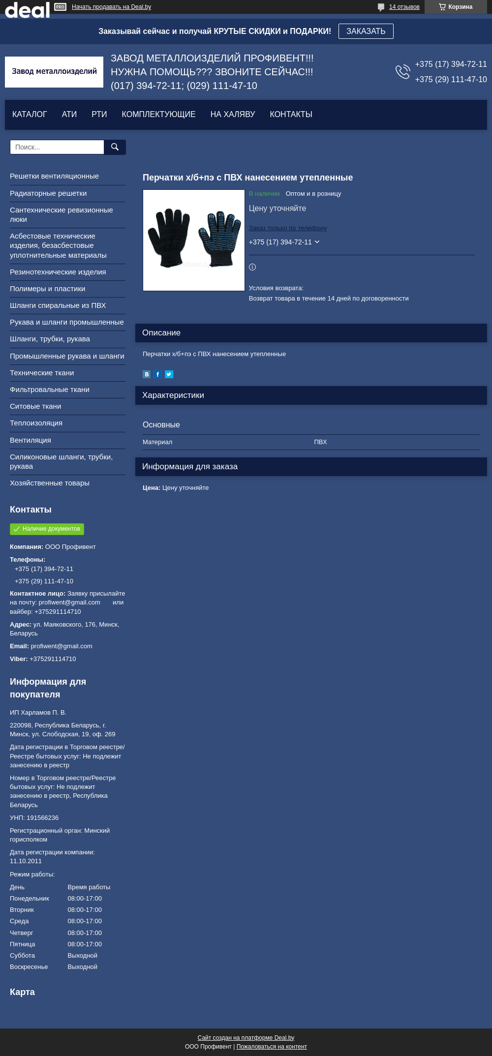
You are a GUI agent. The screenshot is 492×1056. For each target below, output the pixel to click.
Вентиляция (30, 440)
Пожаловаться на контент (272, 1046)
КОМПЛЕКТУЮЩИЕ (159, 114)
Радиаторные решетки (48, 193)
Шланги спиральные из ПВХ (58, 305)
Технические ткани (42, 372)
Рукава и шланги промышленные (67, 322)
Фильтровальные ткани (50, 389)
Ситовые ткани (35, 406)
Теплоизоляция (36, 423)
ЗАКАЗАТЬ (366, 31)
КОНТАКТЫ (291, 114)
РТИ (99, 114)
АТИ (69, 114)
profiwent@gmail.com (61, 646)
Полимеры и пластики (47, 288)
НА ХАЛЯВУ (233, 114)
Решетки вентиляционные (54, 176)
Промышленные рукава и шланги (67, 356)
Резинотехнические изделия (58, 272)
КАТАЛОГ (29, 114)
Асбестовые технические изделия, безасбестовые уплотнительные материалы (58, 245)
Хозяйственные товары (50, 483)
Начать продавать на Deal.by (111, 6)
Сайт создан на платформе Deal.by (246, 1037)
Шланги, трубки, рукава (50, 338)
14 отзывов (404, 6)
